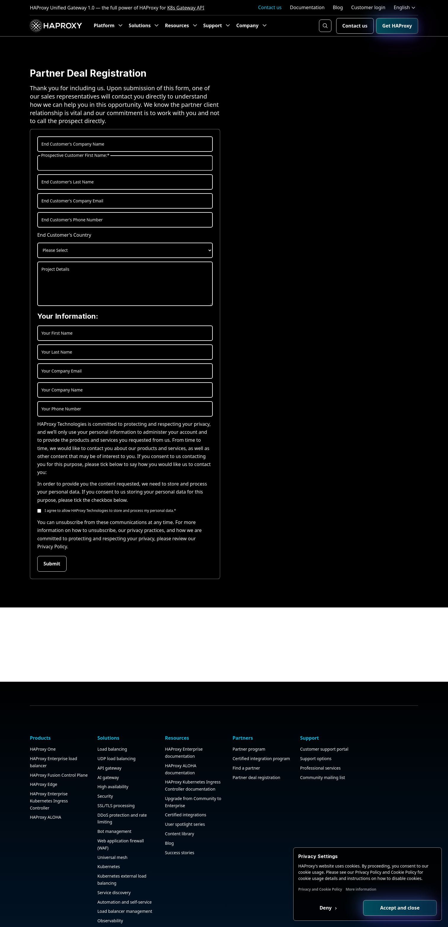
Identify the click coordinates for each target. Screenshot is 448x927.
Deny (327, 908)
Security (104, 799)
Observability (109, 923)
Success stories (177, 855)
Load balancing (111, 752)
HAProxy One (43, 752)
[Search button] (325, 26)
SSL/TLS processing (114, 808)
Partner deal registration (252, 787)
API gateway (108, 770)
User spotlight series (182, 827)
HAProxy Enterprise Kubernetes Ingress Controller (49, 810)
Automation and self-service (123, 904)
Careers (368, 780)
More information (362, 889)
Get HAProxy (397, 25)
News (366, 789)
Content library (176, 836)
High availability (111, 789)
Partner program (245, 752)
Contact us (270, 7)
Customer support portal (319, 752)
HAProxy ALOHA (45, 827)
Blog (338, 7)
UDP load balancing (115, 761)
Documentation (307, 7)
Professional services (315, 770)
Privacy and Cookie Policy (321, 889)
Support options (310, 761)
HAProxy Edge (43, 794)
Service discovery (112, 895)
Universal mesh (111, 860)
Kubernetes (107, 869)
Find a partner (242, 777)
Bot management (113, 834)
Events (367, 770)
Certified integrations (183, 817)
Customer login (368, 7)
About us (370, 752)
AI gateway (106, 780)
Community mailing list (317, 780)
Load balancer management (123, 914)
